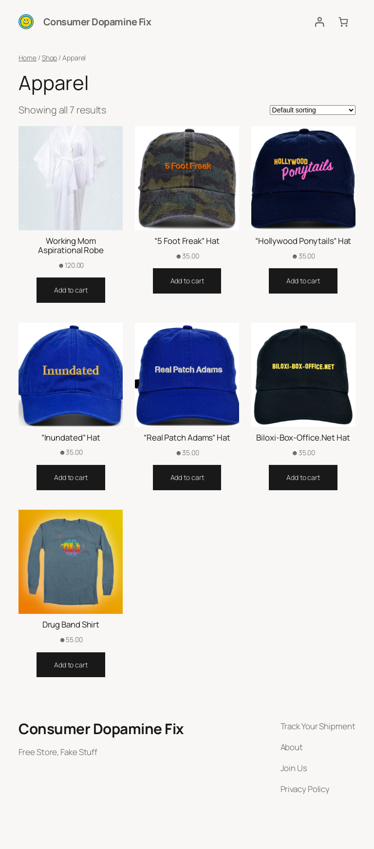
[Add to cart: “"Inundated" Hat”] (71, 477)
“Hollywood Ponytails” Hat (303, 240)
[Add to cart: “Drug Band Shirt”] (71, 665)
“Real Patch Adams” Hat (187, 437)
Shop (49, 57)
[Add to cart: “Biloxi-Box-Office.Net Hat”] (303, 477)
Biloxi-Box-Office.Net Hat (303, 437)
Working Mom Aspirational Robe (71, 245)
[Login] (319, 22)
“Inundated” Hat (71, 437)
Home (28, 57)
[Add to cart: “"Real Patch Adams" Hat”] (187, 477)
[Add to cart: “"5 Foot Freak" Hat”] (187, 281)
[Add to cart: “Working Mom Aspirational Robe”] (71, 290)
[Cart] (343, 22)
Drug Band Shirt (71, 624)
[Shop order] (312, 110)
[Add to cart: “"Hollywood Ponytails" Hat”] (303, 281)
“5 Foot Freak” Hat (186, 240)
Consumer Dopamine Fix (97, 21)
